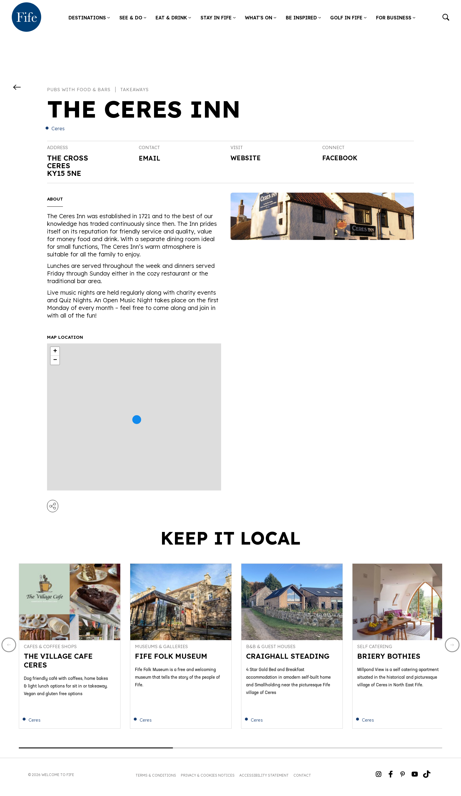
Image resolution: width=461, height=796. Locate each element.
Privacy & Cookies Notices (208, 779)
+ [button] (55, 351)
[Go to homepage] (26, 17)
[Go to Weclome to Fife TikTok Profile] (426, 779)
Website (247, 158)
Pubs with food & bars (79, 89)
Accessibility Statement (264, 779)
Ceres (58, 128)
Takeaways (134, 89)
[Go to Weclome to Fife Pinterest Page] (402, 779)
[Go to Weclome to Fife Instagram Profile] (378, 779)
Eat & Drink (173, 18)
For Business (395, 18)
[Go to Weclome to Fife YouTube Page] (414, 779)
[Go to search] (445, 18)
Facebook (342, 158)
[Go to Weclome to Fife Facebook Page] (390, 779)
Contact (302, 779)
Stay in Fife (218, 18)
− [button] (55, 360)
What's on (260, 18)
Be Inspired (303, 18)
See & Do (132, 18)
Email (150, 157)
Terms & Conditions (156, 779)
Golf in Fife (348, 18)
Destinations (89, 18)
